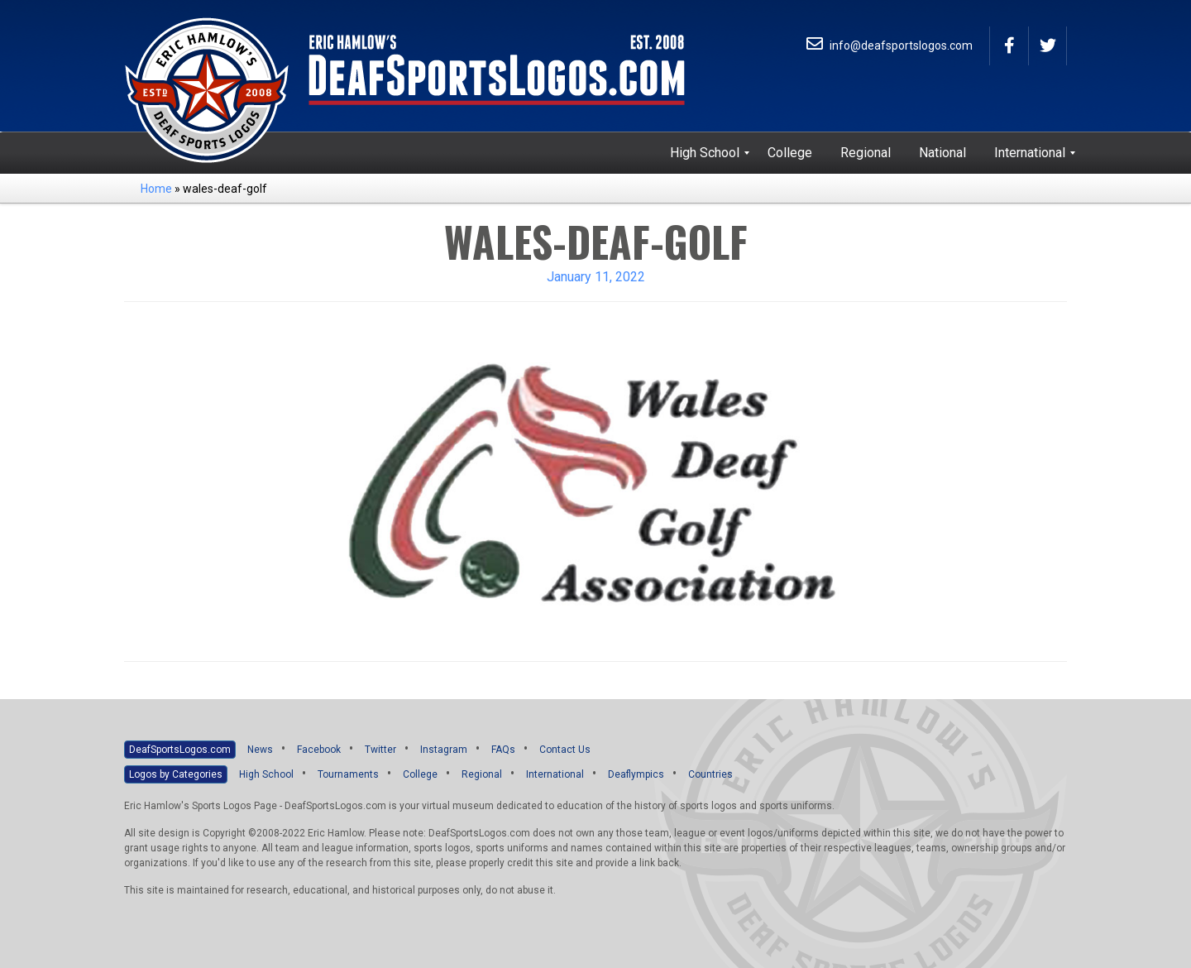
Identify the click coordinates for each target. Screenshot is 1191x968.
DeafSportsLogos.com (180, 749)
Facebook (319, 749)
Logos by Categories (175, 774)
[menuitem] (704, 153)
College (420, 774)
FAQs (503, 749)
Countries (710, 774)
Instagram (443, 749)
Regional (482, 774)
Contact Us (565, 749)
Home (156, 188)
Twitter (380, 749)
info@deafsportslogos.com (889, 45)
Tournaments (348, 774)
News (260, 749)
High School (266, 774)
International (555, 774)
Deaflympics (636, 774)
